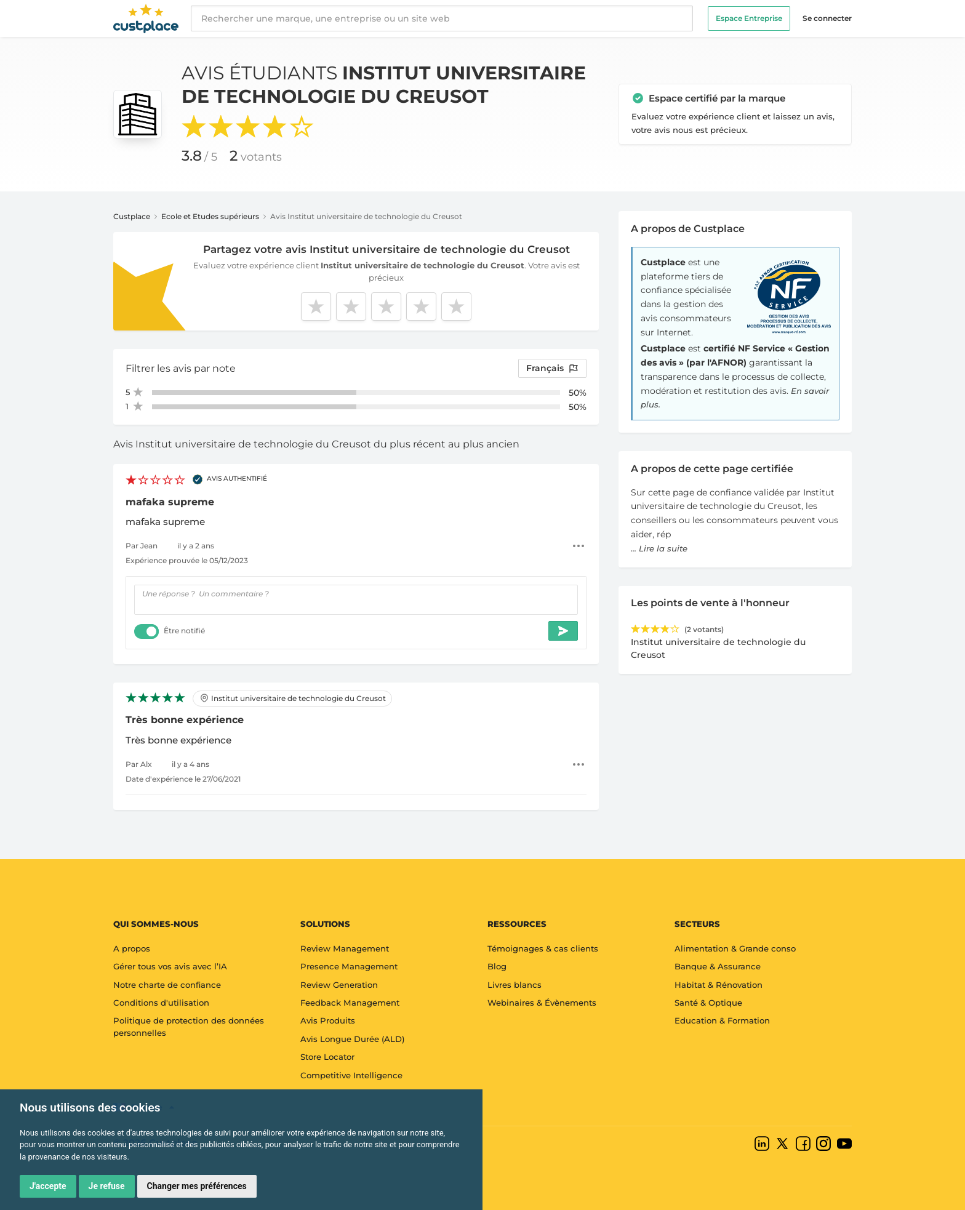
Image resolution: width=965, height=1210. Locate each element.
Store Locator (327, 1057)
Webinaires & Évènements (541, 1003)
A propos (131, 948)
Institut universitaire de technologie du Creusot (292, 698)
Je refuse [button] (107, 1186)
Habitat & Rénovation (719, 985)
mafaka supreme (170, 502)
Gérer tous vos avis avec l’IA (170, 966)
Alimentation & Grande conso (735, 948)
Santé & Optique (708, 1003)
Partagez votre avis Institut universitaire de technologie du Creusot (386, 249)
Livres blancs (514, 985)
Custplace (131, 216)
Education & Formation (722, 1020)
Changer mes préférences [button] (197, 1186)
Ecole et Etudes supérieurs (210, 216)
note (224, 368)
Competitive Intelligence (351, 1075)
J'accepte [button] (48, 1186)
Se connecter (827, 18)
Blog (497, 966)
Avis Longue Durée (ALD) (352, 1039)
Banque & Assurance (718, 966)
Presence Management (349, 966)
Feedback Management (349, 1003)
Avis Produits (327, 1020)
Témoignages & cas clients (542, 948)
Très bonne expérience (185, 720)
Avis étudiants (384, 85)
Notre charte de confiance (167, 985)
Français (552, 368)
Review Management (344, 948)
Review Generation (339, 985)
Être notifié (184, 630)
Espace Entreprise (749, 18)
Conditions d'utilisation (161, 1003)
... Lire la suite (659, 548)
